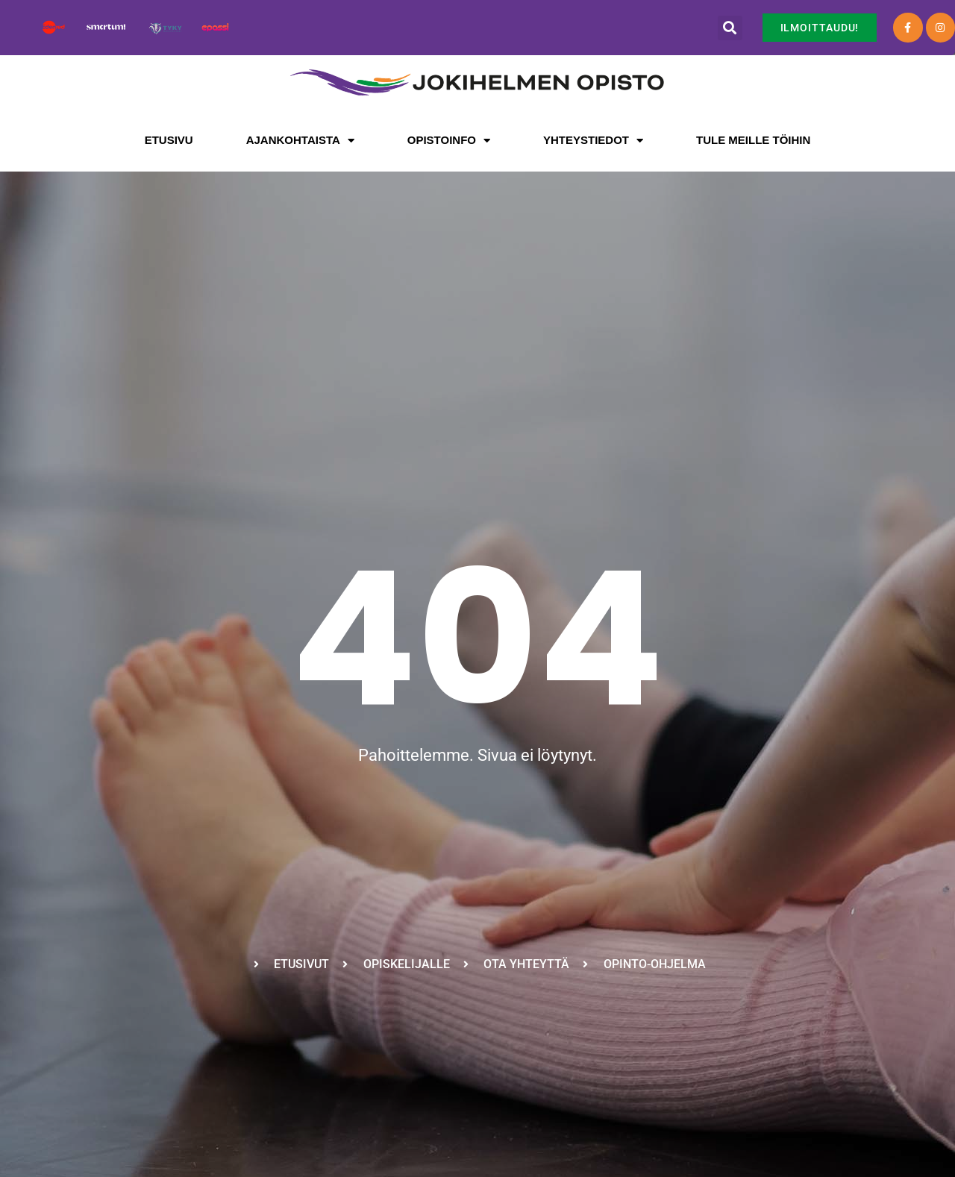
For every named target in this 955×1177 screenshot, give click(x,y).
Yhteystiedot (593, 141)
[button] (730, 28)
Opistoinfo (448, 141)
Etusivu (169, 140)
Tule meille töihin (753, 140)
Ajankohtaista (300, 141)
